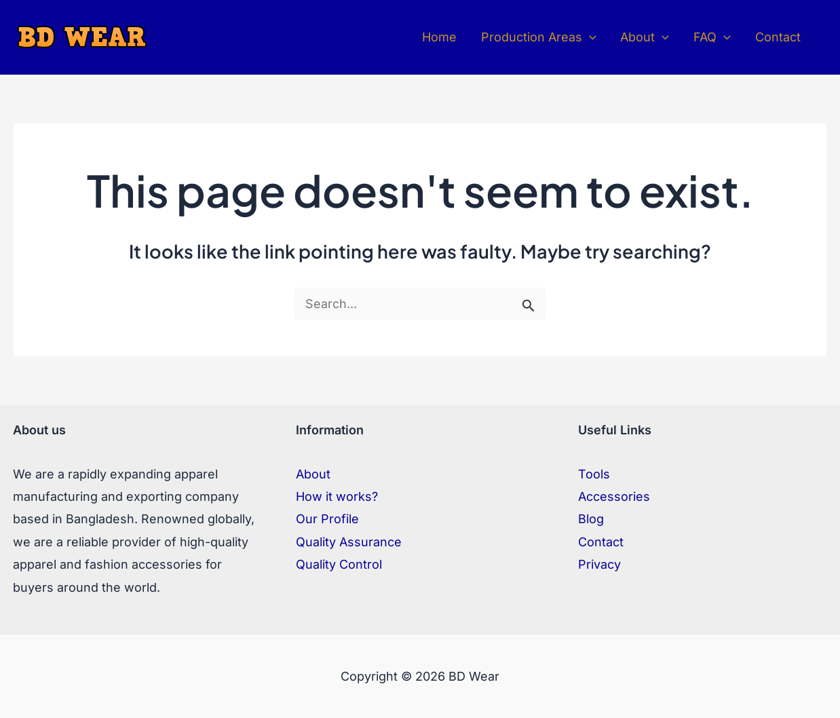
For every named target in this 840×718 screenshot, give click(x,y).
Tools (594, 474)
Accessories (614, 496)
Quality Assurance (349, 542)
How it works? (337, 496)
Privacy (599, 564)
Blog (591, 519)
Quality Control (339, 564)
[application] (589, 37)
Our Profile (327, 519)
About (313, 474)
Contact (601, 542)
